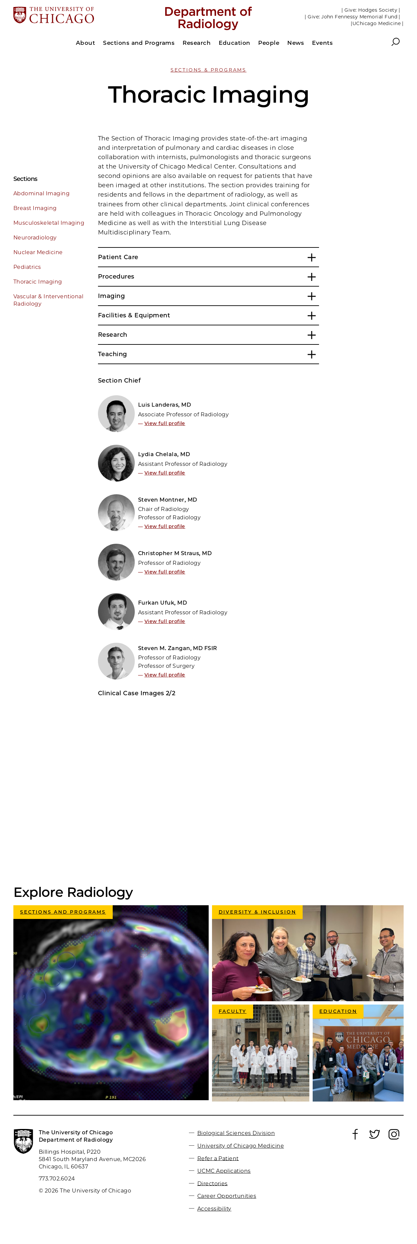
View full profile (164, 423)
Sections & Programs (208, 70)
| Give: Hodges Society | (370, 10)
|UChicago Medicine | (377, 23)
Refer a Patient (218, 1158)
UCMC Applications (224, 1171)
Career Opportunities (226, 1196)
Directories (212, 1183)
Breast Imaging (35, 208)
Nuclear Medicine (38, 252)
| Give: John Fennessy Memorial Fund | (352, 17)
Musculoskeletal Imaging (48, 223)
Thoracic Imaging (37, 282)
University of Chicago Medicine (240, 1146)
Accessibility (214, 1209)
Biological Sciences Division (236, 1133)
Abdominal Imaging (41, 193)
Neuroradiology (35, 237)
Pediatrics (27, 267)
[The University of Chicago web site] (77, 16)
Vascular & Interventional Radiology (48, 300)
